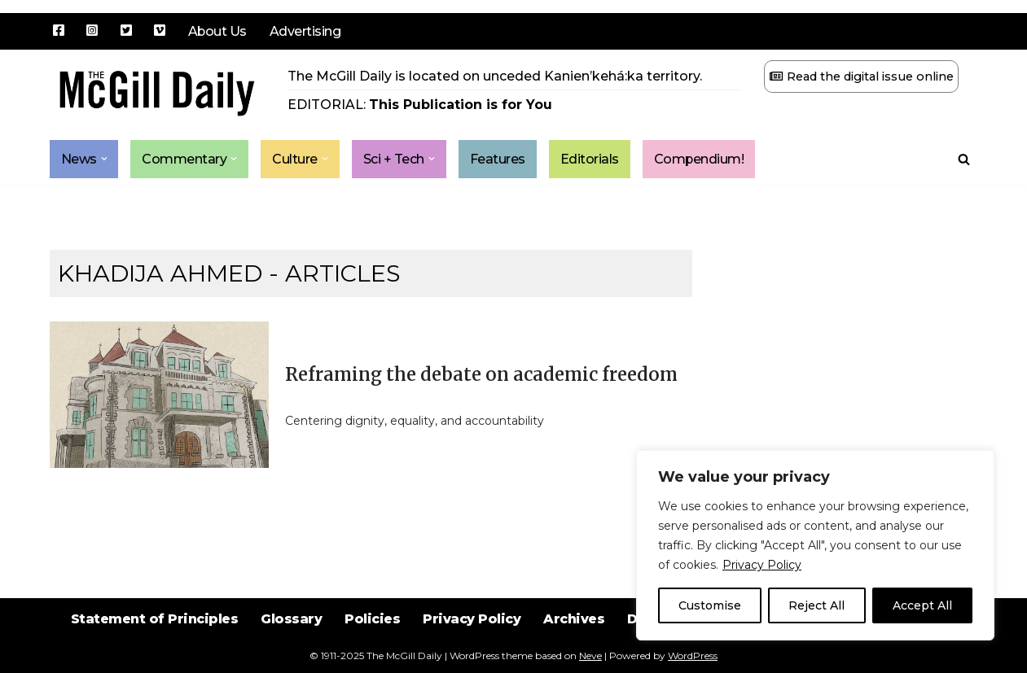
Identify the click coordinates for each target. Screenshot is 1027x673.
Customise (709, 605)
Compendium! (699, 159)
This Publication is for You (460, 104)
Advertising (306, 31)
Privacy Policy (761, 564)
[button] (104, 159)
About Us (218, 31)
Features (497, 159)
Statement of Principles (153, 632)
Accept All (922, 605)
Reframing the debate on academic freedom (481, 374)
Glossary (290, 632)
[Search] (964, 159)
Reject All (816, 605)
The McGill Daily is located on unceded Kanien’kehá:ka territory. (494, 76)
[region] (815, 545)
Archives (574, 632)
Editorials (589, 159)
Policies (372, 632)
